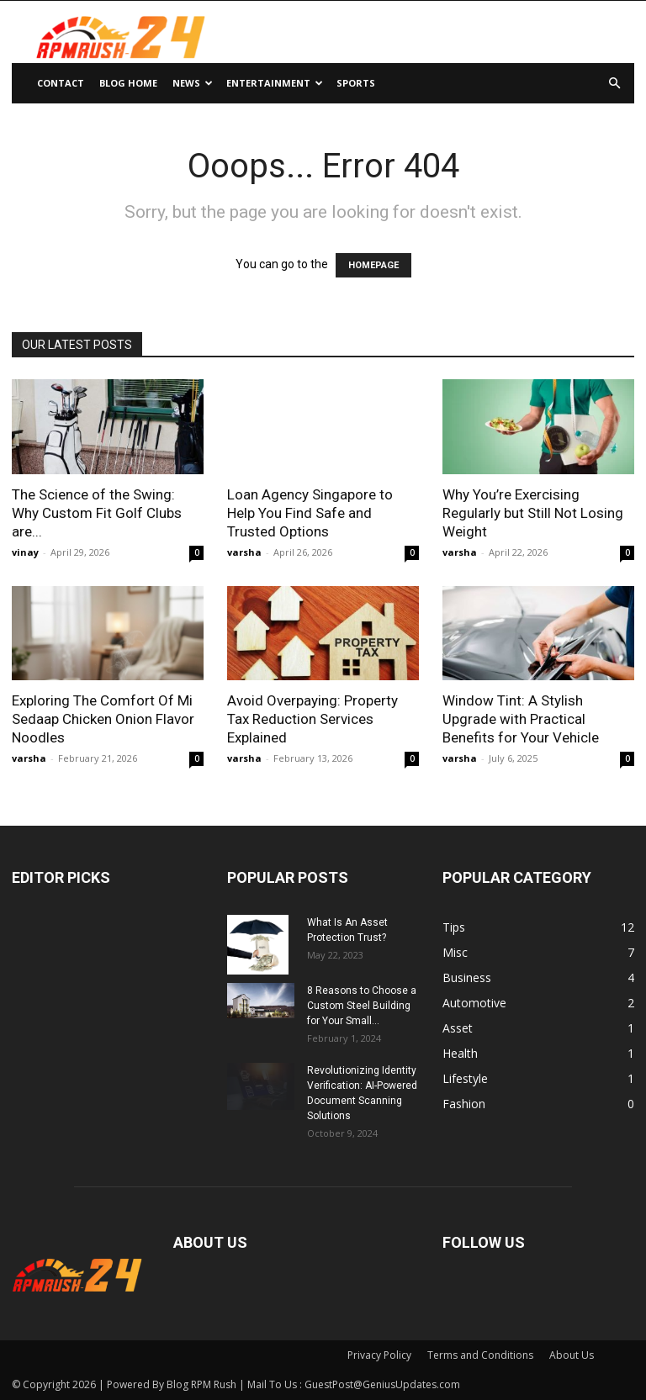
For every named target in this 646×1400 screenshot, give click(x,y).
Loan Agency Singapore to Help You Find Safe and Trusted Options (310, 513)
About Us (571, 1355)
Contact (60, 83)
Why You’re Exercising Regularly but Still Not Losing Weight (532, 513)
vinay (25, 552)
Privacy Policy (379, 1355)
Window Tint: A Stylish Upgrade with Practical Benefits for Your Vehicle (520, 719)
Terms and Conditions (480, 1355)
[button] (614, 84)
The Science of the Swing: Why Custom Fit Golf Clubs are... (97, 513)
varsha (244, 552)
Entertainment (274, 83)
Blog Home (128, 83)
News (192, 83)
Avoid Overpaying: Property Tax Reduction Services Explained (312, 719)
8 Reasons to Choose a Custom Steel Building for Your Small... (361, 1006)
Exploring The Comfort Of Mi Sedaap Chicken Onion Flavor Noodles (103, 719)
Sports (355, 83)
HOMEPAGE (373, 265)
